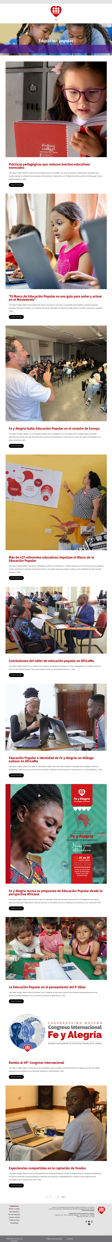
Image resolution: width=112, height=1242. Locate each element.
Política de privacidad (54, 1239)
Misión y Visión (14, 1209)
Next (63, 1197)
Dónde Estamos (14, 1214)
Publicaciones (14, 1220)
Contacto (70, 1239)
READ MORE (16, 185)
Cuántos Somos (14, 1217)
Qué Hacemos (14, 1212)
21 (58, 1197)
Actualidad (14, 1223)
